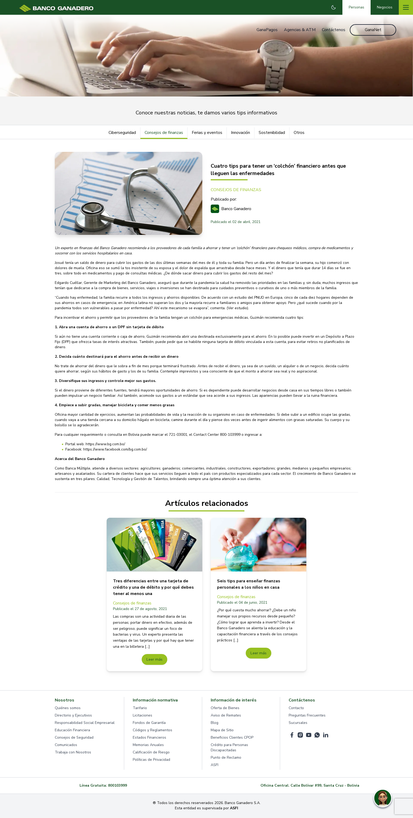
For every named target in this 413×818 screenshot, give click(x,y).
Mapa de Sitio (222, 730)
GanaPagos (266, 30)
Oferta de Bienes (225, 708)
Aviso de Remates (226, 716)
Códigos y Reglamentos (152, 730)
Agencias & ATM (299, 30)
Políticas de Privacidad (151, 760)
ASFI (214, 765)
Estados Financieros (149, 738)
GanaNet (373, 30)
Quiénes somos (68, 708)
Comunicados (66, 745)
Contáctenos (333, 30)
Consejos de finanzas (164, 132)
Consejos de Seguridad (74, 738)
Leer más (154, 660)
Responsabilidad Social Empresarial (85, 723)
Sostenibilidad (272, 132)
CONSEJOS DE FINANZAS (236, 190)
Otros (299, 132)
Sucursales (298, 723)
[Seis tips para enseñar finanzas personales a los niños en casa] (258, 545)
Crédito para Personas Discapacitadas (229, 748)
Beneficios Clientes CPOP (232, 738)
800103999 (117, 786)
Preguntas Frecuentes (307, 716)
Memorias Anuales (148, 745)
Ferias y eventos (207, 132)
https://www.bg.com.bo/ (105, 444)
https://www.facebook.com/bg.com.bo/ (115, 449)
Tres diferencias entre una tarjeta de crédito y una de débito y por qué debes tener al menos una (153, 587)
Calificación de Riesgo (151, 753)
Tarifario (140, 708)
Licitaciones (142, 716)
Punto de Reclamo (226, 758)
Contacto (296, 708)
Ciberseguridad (122, 132)
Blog (214, 723)
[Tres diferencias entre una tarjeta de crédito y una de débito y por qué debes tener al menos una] (154, 545)
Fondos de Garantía (149, 723)
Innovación (240, 132)
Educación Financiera (72, 730)
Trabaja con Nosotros (73, 753)
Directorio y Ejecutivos (73, 716)
